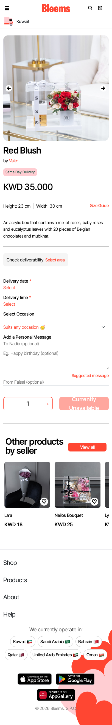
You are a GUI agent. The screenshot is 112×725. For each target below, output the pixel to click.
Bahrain (88, 641)
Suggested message (90, 375)
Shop (10, 562)
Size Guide (99, 205)
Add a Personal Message (27, 337)
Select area (54, 260)
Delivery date (17, 281)
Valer (13, 160)
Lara (8, 515)
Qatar (16, 655)
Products (15, 580)
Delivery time (17, 297)
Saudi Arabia (55, 641)
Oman (95, 655)
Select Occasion (18, 314)
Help (9, 614)
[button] (7, 8)
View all (87, 447)
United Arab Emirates (55, 655)
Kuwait (22, 641)
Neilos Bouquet (69, 515)
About (11, 597)
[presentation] (8, 88)
